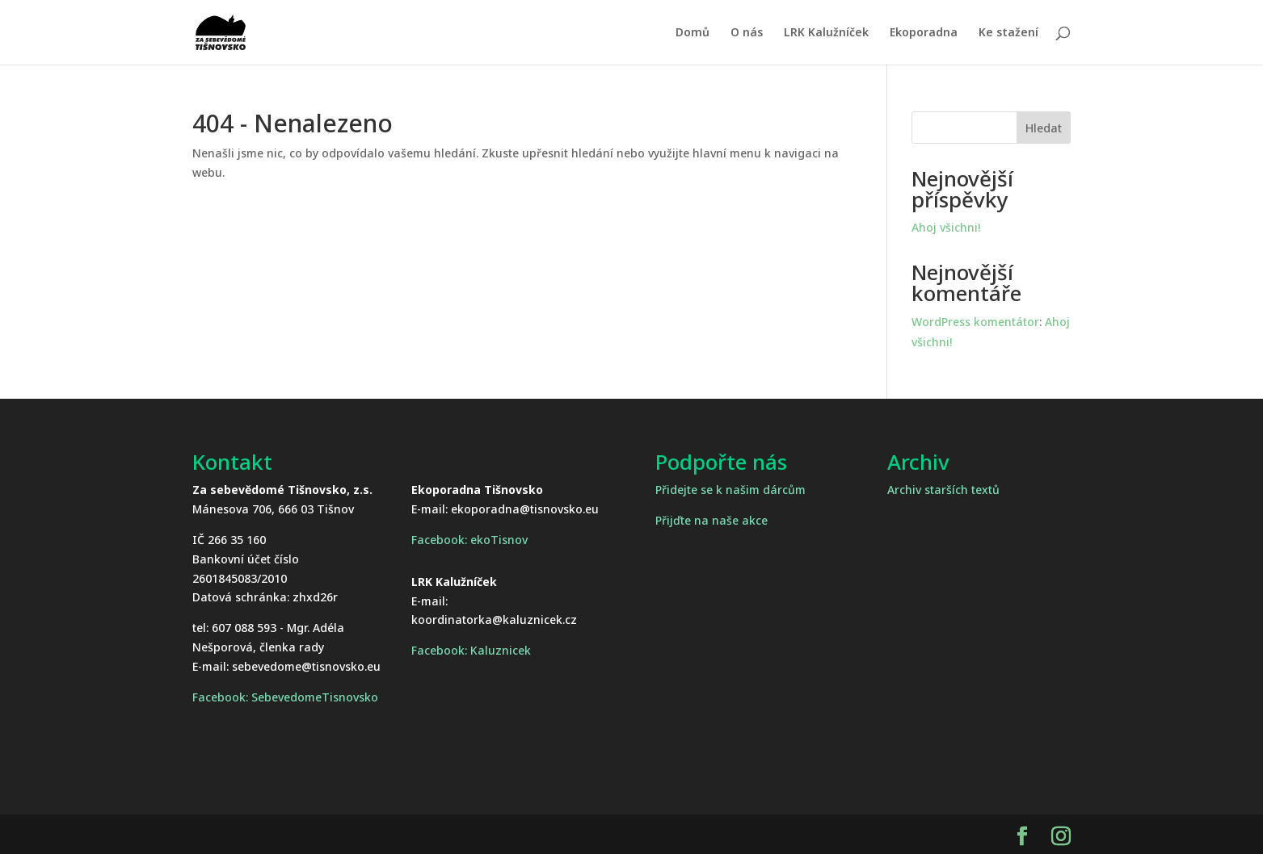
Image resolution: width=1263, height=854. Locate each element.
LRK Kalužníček (826, 33)
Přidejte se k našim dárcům (730, 489)
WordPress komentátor (975, 321)
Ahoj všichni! (945, 227)
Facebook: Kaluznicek (471, 650)
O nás (746, 33)
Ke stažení (1008, 33)
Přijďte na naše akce (711, 520)
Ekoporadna (924, 33)
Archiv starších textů (943, 489)
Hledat (1043, 128)
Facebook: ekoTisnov (469, 539)
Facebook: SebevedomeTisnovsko (285, 697)
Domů (692, 33)
